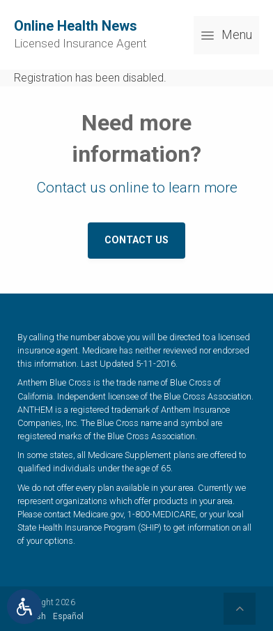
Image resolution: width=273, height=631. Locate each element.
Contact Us (136, 240)
